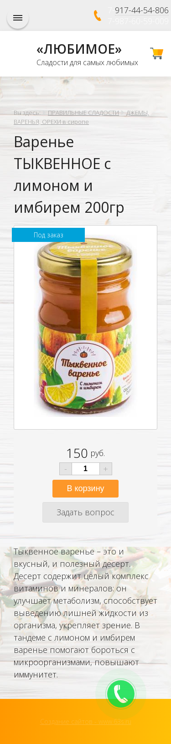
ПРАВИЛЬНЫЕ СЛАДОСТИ (83, 112)
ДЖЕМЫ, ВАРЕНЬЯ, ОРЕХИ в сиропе (81, 117)
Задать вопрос (85, 512)
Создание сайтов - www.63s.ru (85, 721)
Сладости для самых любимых (87, 62)
